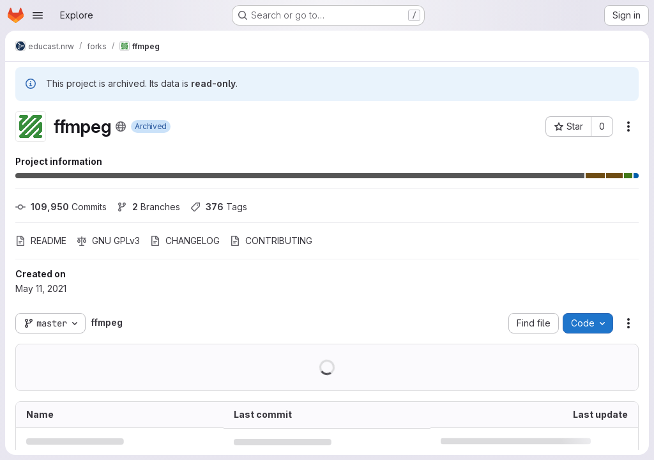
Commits (61, 206)
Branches (148, 206)
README (40, 240)
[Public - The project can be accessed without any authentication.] (121, 126)
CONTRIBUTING (271, 240)
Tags (218, 206)
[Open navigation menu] (37, 15)
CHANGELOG (185, 240)
